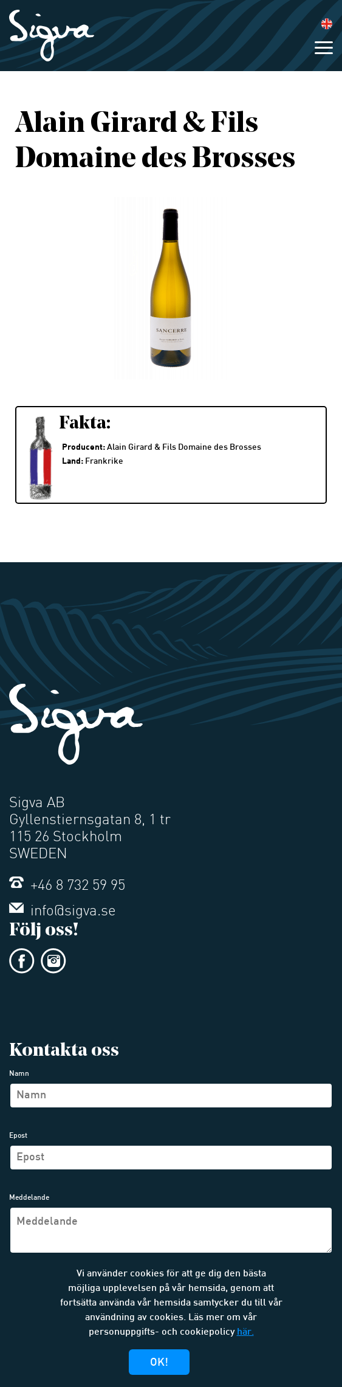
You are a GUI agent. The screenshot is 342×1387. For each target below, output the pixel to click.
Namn (19, 1074)
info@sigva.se (62, 911)
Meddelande (29, 1198)
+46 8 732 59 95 (67, 886)
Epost (18, 1136)
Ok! (159, 1363)
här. (245, 1332)
